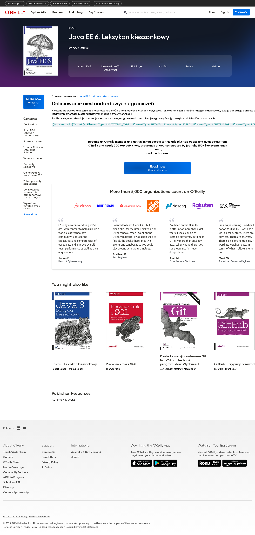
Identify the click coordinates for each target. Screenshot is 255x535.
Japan (75, 457)
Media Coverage (13, 467)
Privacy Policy (50, 462)
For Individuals (81, 3)
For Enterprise (15, 3)
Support (48, 445)
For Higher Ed (60, 3)
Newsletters (49, 457)
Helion (216, 66)
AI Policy (47, 467)
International (80, 445)
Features (57, 12)
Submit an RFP (11, 482)
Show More (30, 214)
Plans (211, 12)
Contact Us (48, 452)
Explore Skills (38, 12)
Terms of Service (11, 527)
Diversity (8, 487)
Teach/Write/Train (14, 452)
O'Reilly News (11, 462)
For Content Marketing (107, 3)
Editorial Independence (51, 527)
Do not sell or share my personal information (26, 516)
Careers (8, 457)
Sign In (225, 12)
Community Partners (15, 472)
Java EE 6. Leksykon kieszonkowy (98, 96)
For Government (37, 3)
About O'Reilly (13, 445)
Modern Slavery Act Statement (82, 527)
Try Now (241, 12)
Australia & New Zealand (86, 452)
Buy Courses (96, 12)
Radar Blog (76, 12)
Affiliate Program (13, 477)
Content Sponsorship (16, 492)
